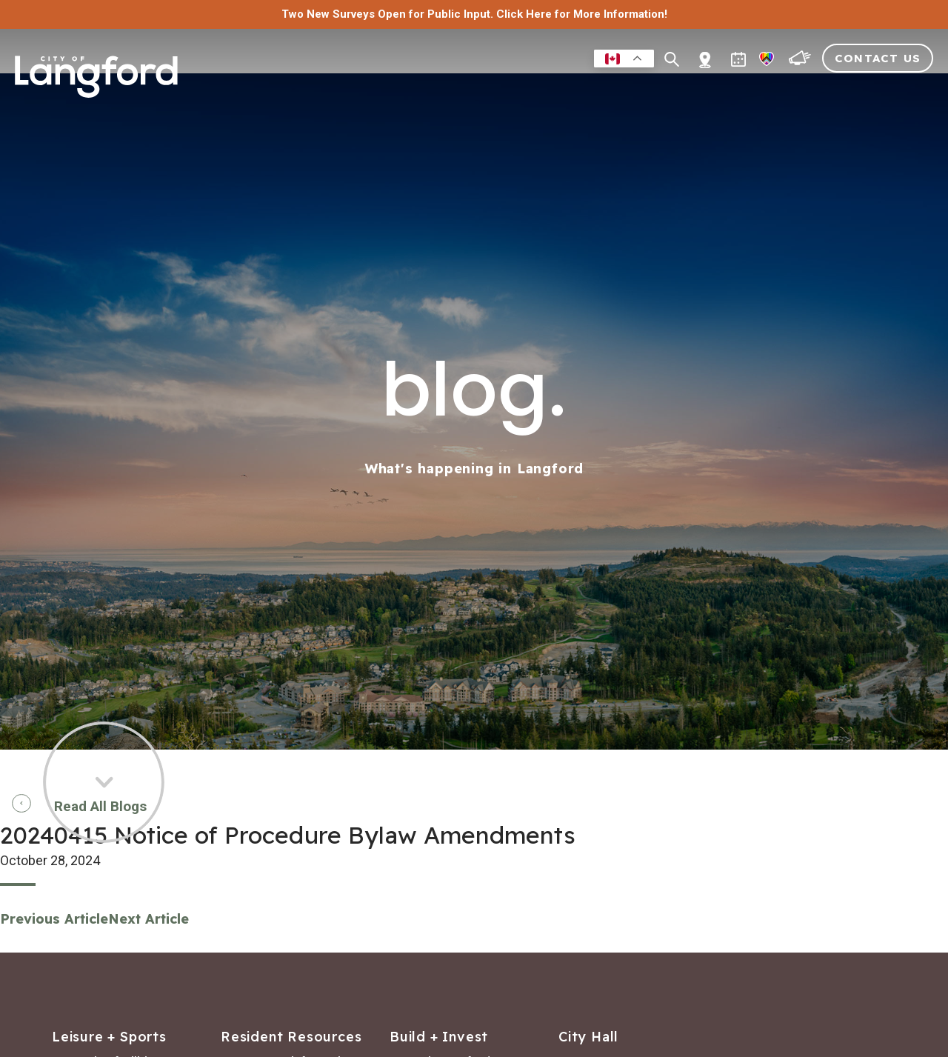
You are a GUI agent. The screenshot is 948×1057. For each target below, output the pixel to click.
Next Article (148, 918)
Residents (423, 91)
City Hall (901, 91)
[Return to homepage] (96, 83)
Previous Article (54, 918)
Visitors (826, 91)
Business (564, 91)
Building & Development (695, 91)
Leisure (496, 91)
